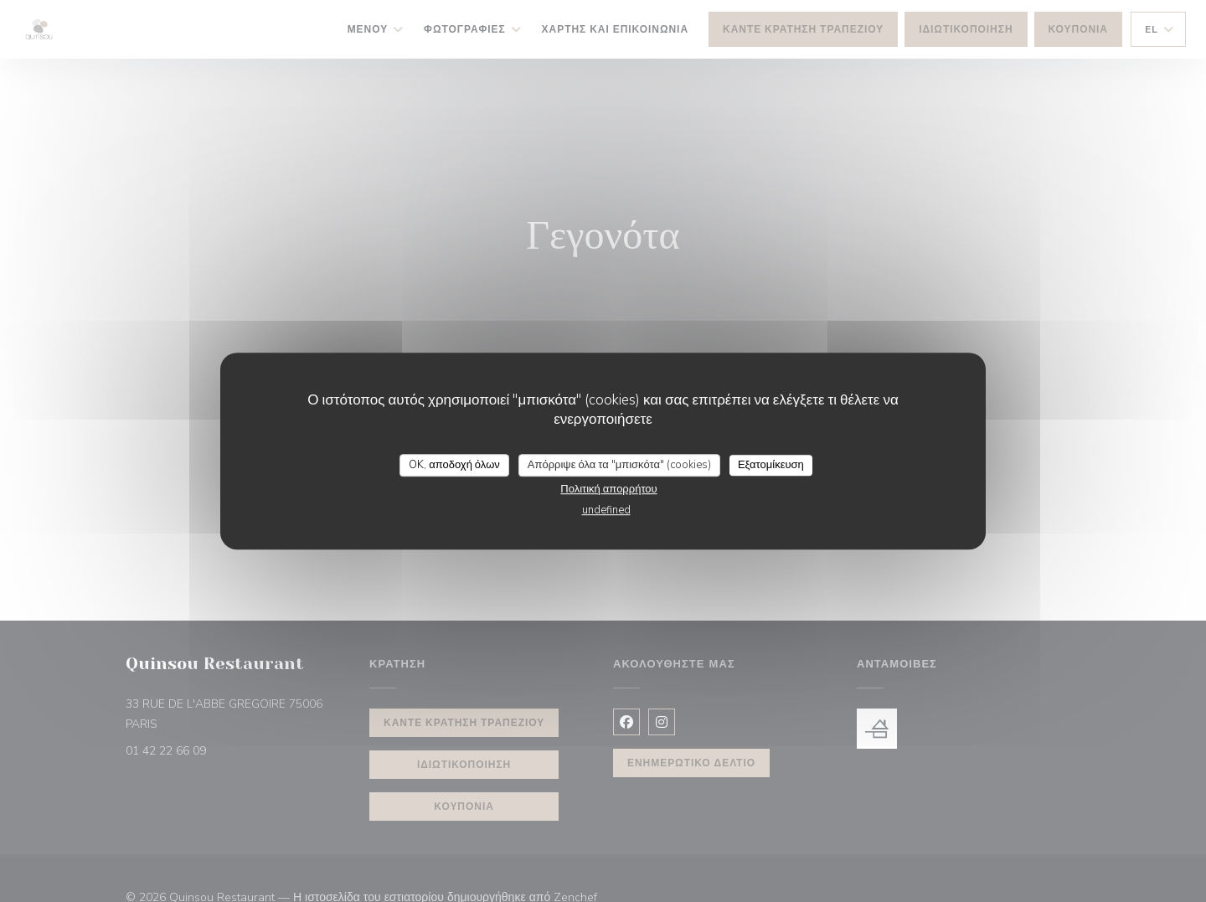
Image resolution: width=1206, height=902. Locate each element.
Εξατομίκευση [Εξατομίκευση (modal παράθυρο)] (771, 464)
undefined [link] (606, 510)
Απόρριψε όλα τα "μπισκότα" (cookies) (619, 464)
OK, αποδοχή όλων (454, 464)
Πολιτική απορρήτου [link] (608, 489)
